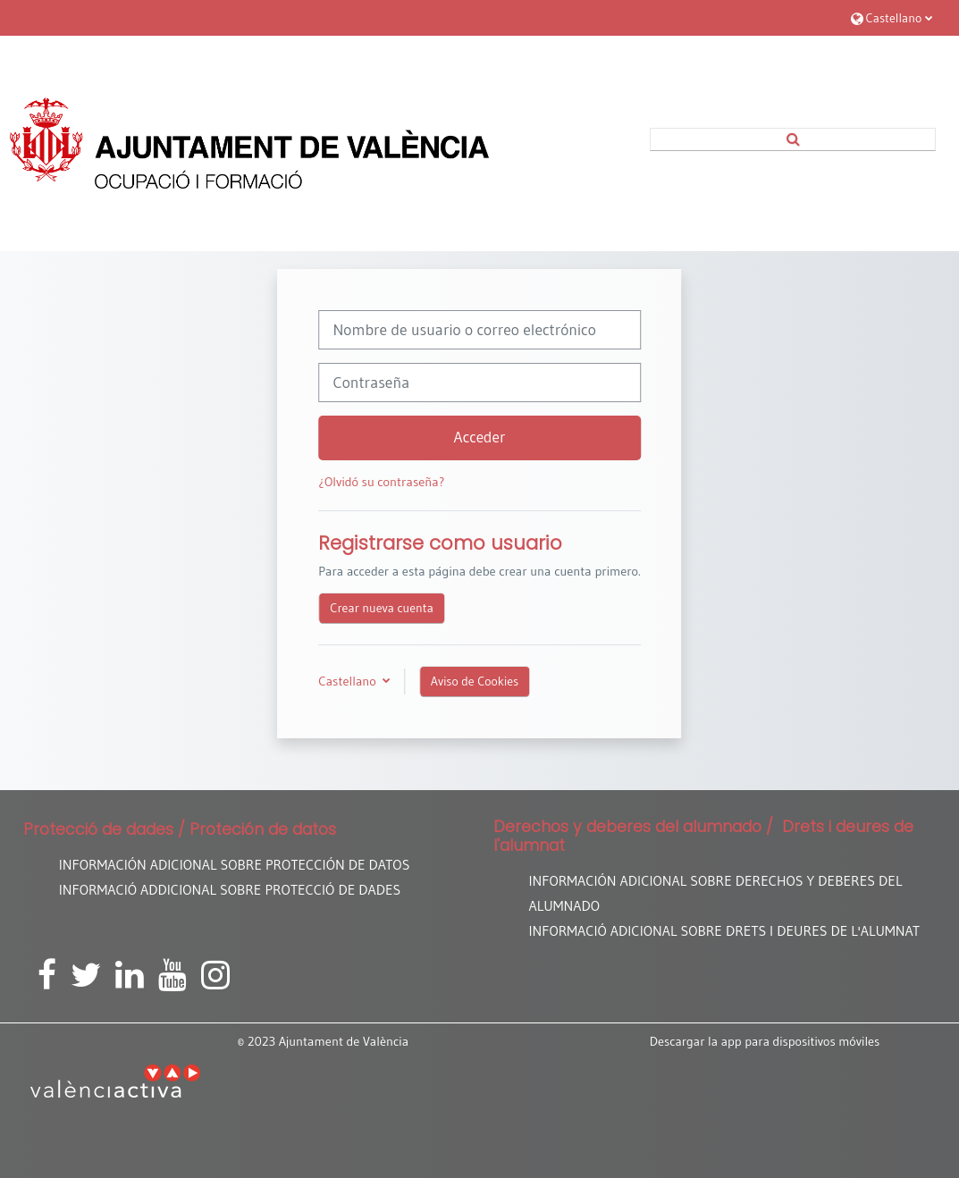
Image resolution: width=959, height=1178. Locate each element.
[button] (892, 17)
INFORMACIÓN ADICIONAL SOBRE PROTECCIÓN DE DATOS (234, 864)
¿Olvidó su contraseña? (381, 482)
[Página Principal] (249, 143)
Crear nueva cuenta (381, 608)
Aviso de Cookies (474, 681)
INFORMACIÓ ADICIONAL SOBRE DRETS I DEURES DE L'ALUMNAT (725, 930)
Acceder (480, 437)
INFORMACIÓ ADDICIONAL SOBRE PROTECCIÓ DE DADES (230, 889)
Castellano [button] (348, 681)
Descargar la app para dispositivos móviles (765, 1041)
